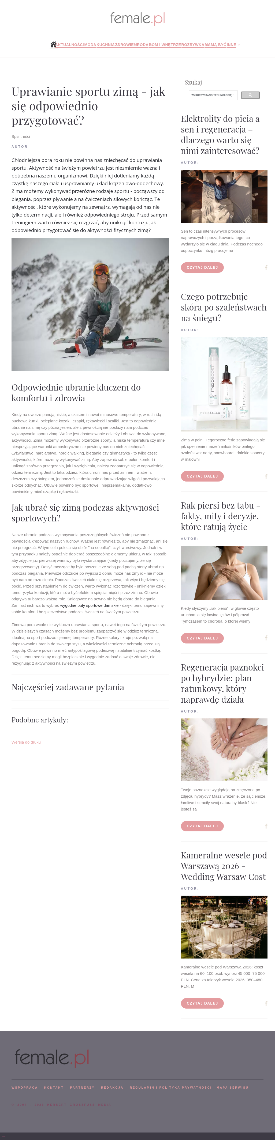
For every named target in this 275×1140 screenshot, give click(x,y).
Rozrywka (193, 45)
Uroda (141, 45)
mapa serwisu (233, 1087)
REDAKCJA (112, 1087)
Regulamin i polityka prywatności (171, 1087)
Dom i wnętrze (165, 45)
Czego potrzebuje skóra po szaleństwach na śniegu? (224, 306)
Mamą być (215, 45)
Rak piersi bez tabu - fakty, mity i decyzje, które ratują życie (221, 515)
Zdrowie (124, 45)
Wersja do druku (26, 742)
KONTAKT (54, 1087)
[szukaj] (212, 95)
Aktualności (69, 45)
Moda (90, 45)
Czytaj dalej (202, 267)
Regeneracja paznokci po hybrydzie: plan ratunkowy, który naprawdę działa (222, 683)
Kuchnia (105, 45)
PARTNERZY (82, 1087)
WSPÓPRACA (25, 1087)
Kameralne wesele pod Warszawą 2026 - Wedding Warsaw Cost (224, 865)
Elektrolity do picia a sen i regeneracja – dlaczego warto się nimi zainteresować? (220, 134)
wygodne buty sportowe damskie (89, 605)
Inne (231, 45)
